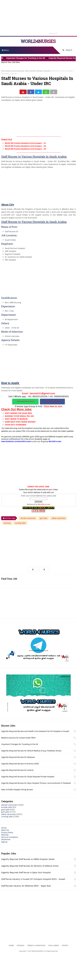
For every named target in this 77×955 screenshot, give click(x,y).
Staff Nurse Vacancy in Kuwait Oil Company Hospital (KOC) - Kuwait (33, 880)
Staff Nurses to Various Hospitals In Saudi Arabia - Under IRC (37, 81)
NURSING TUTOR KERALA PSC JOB (19, 417)
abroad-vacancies (12, 71)
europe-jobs (6, 808)
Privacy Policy (7, 833)
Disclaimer (5, 840)
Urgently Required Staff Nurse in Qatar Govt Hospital (26, 873)
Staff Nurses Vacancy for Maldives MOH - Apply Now (26, 886)
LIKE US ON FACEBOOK (52, 402)
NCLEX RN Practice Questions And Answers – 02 (25, 147)
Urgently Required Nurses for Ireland (17, 771)
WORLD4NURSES (38, 41)
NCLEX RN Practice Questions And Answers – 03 (25, 150)
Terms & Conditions (9, 838)
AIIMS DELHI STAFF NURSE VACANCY (20, 423)
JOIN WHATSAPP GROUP (25, 402)
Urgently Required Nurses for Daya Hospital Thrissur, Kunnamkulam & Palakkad (36, 784)
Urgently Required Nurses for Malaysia (18, 758)
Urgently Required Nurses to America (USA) (20, 764)
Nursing (39, 71)
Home (3, 71)
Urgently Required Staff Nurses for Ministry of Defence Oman (30, 866)
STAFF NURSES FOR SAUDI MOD (18, 414)
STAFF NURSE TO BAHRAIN (16, 420)
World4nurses (44, 505)
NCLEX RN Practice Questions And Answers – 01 (25, 144)
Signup (4, 842)
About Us (5, 831)
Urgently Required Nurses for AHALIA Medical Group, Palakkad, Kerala (31, 751)
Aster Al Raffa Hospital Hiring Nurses (17, 790)
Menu (5, 50)
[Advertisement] (38, 18)
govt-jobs (5, 810)
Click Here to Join (53, 407)
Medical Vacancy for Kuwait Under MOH (18, 738)
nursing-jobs (46, 71)
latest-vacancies (30, 71)
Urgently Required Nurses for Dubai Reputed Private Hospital (27, 777)
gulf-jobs (21, 71)
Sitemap (4, 835)
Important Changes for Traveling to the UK (28, 58)
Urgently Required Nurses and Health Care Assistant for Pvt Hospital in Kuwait (35, 732)
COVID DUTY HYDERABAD (15, 425)
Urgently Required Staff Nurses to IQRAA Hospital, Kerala (27, 860)
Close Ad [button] (53, 33)
